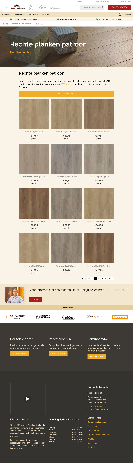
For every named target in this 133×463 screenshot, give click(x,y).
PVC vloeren (26, 24)
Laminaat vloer (96, 356)
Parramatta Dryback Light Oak (34, 177)
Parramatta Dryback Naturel (34, 132)
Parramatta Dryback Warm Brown (34, 221)
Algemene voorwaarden (98, 434)
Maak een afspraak (120, 7)
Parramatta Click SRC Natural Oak (99, 221)
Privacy (91, 439)
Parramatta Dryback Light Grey (99, 177)
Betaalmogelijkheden (97, 422)
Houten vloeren (19, 354)
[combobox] (92, 7)
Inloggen (90, 2)
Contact (36, 299)
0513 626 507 (96, 407)
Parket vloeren (58, 354)
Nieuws (80, 2)
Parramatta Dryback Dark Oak (99, 132)
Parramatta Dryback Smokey (66, 221)
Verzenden (92, 426)
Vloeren (15, 24)
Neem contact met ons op (105, 2)
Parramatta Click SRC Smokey (66, 266)
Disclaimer (92, 443)
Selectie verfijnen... (66, 94)
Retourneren (93, 430)
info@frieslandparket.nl (100, 409)
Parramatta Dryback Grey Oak (66, 177)
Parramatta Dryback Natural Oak (66, 132)
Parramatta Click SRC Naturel (34, 266)
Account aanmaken (124, 2)
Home (5, 24)
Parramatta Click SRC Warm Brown (99, 266)
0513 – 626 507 (115, 290)
